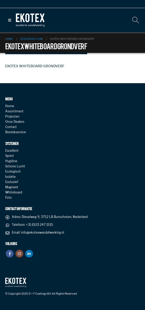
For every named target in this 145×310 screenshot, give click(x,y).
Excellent (12, 151)
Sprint (9, 156)
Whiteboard (13, 192)
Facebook (10, 254)
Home (9, 106)
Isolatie (10, 177)
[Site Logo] (30, 20)
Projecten (12, 116)
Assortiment (14, 111)
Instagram (19, 254)
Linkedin (29, 254)
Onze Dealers (14, 122)
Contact (11, 127)
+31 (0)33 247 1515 (39, 225)
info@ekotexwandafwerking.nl (42, 232)
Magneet (11, 187)
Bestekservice (15, 132)
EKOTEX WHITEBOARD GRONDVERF (34, 66)
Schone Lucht (15, 166)
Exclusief (11, 182)
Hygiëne (11, 161)
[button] (9, 20)
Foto (8, 197)
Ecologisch (13, 171)
